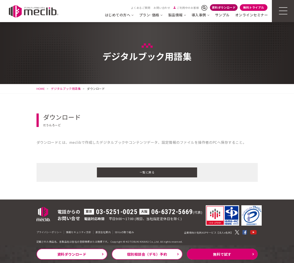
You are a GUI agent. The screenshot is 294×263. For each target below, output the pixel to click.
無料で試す (222, 254)
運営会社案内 (103, 231)
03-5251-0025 (117, 211)
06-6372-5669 (172, 211)
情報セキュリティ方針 (78, 231)
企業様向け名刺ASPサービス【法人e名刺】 (208, 232)
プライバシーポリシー (49, 231)
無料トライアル (253, 7)
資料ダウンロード (224, 7)
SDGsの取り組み (124, 231)
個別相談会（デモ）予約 (147, 254)
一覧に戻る (147, 172)
